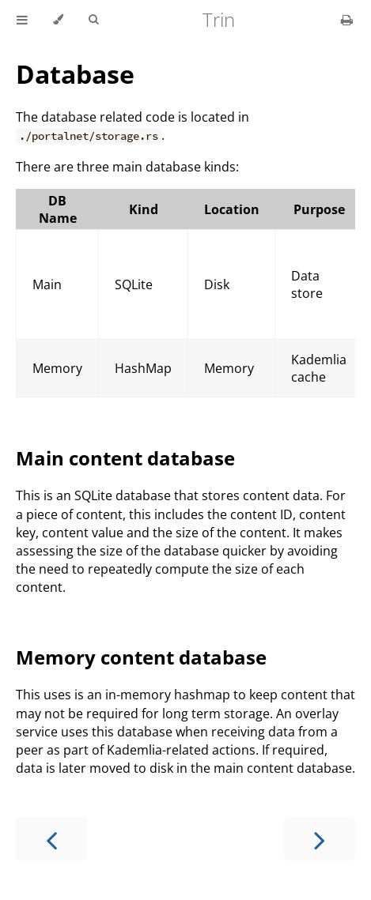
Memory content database (141, 657)
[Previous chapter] (51, 838)
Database (75, 74)
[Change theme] (58, 20)
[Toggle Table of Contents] (22, 20)
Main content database (125, 458)
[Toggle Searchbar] (93, 20)
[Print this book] (347, 19)
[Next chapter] (319, 838)
